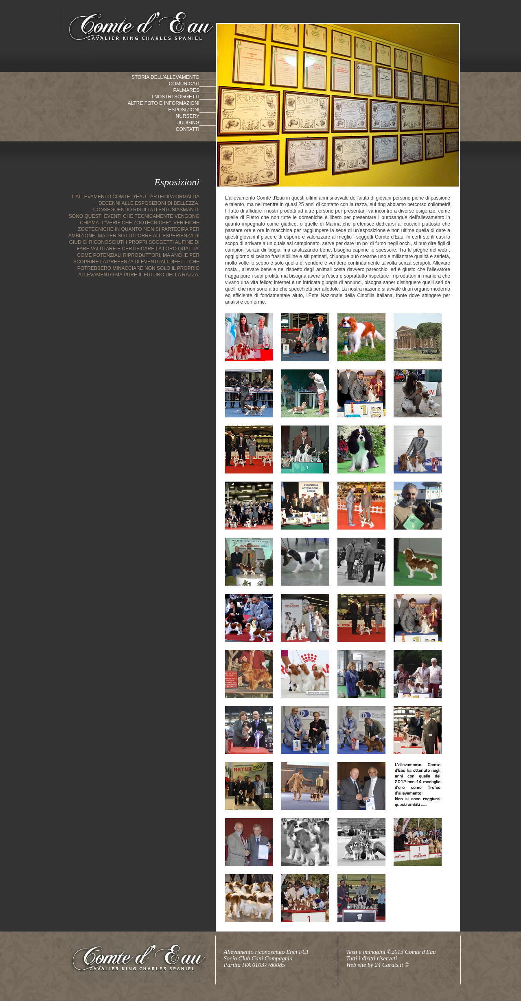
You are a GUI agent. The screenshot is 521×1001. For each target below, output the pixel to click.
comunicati (184, 84)
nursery (187, 116)
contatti (187, 129)
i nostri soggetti (175, 97)
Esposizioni (183, 110)
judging (188, 123)
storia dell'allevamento (165, 77)
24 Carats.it (389, 965)
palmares (186, 90)
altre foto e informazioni (163, 103)
